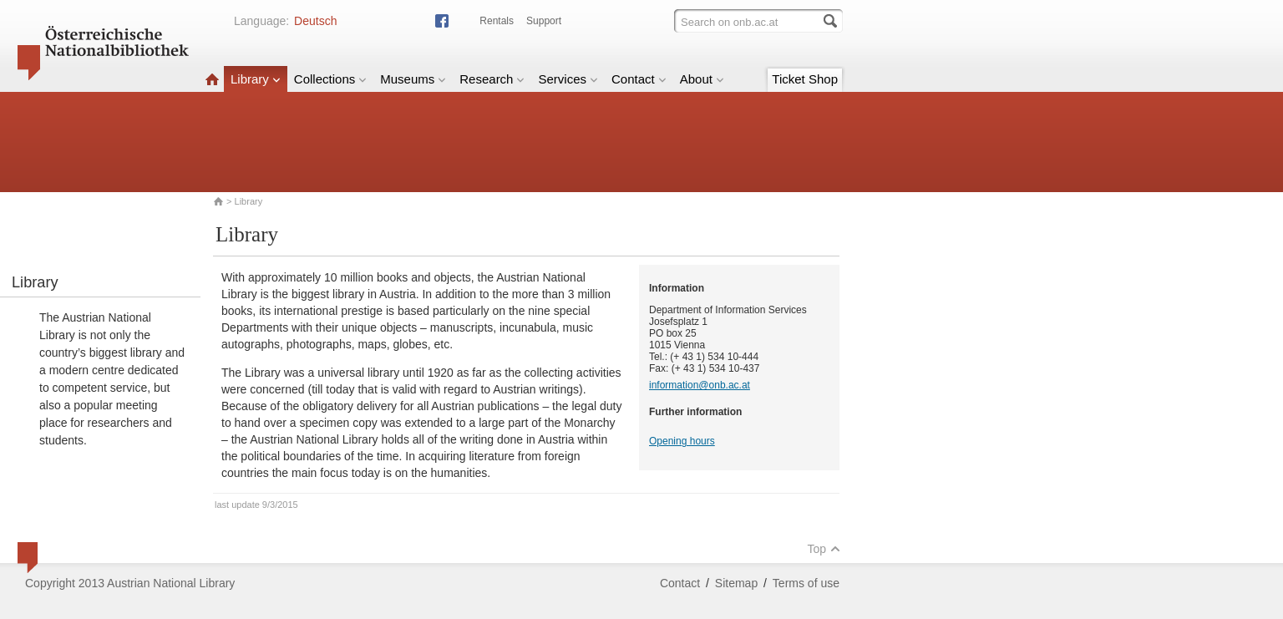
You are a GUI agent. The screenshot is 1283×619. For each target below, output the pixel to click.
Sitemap (736, 583)
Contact (639, 79)
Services (568, 79)
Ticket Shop (805, 79)
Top (823, 549)
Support (543, 21)
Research (492, 79)
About (702, 79)
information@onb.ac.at (699, 385)
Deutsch (315, 21)
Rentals (496, 21)
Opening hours (682, 441)
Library (256, 79)
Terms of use (806, 583)
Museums (413, 79)
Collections (330, 79)
